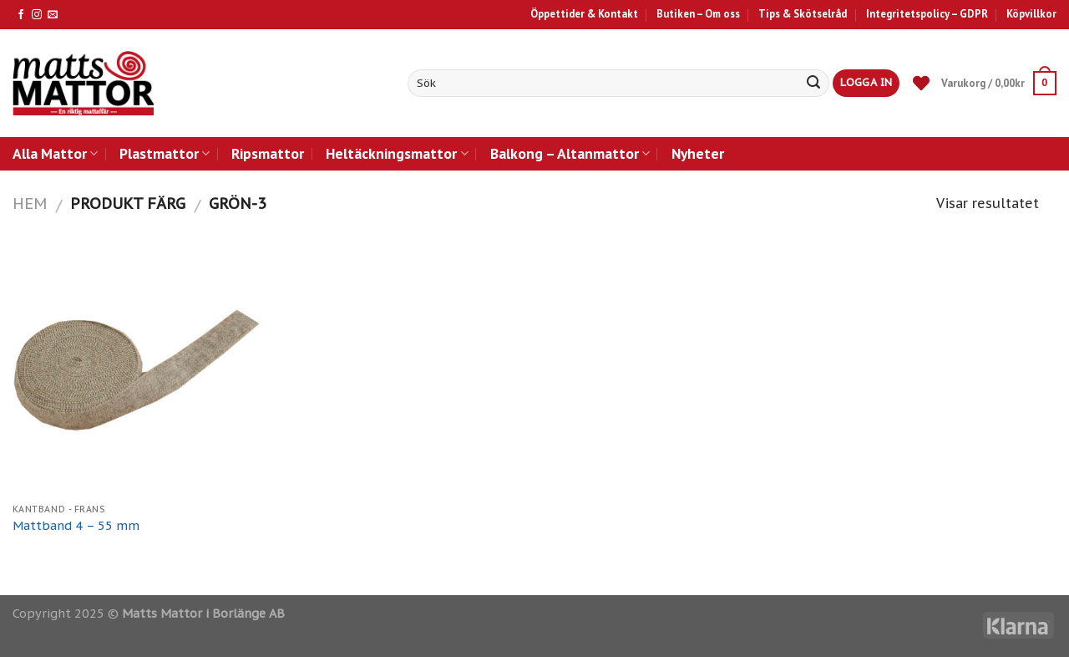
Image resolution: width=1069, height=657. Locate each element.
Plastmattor (164, 153)
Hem (30, 203)
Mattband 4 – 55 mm (76, 525)
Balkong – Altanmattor (570, 153)
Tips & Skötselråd (802, 14)
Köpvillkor (1031, 14)
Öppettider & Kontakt (584, 14)
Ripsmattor (267, 153)
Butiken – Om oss (698, 14)
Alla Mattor (55, 153)
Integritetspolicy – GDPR (927, 14)
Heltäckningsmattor (397, 153)
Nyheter (697, 153)
